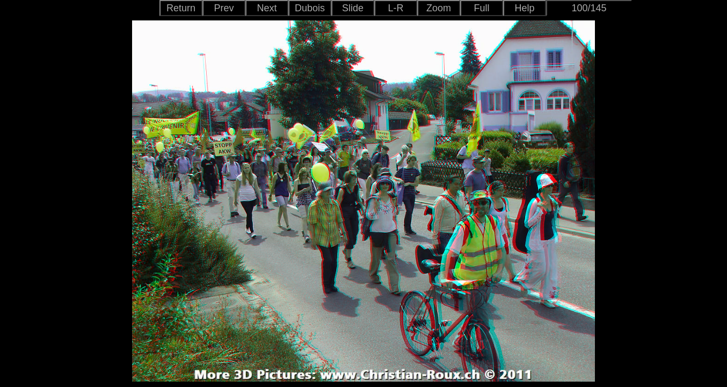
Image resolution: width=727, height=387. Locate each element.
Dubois (310, 8)
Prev (224, 8)
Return (180, 8)
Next (267, 8)
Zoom (438, 8)
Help (524, 8)
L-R (395, 8)
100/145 (588, 8)
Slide (353, 8)
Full (481, 8)
